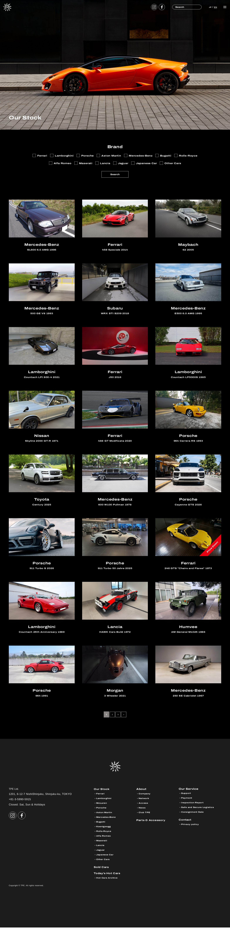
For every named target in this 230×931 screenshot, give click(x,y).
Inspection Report (193, 806)
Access (144, 806)
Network (144, 801)
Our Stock (102, 792)
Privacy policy (190, 828)
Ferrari (100, 797)
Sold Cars (102, 870)
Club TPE (145, 815)
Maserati (102, 844)
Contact (185, 824)
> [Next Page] (124, 718)
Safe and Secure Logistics (198, 811)
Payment (187, 801)
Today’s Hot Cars (108, 877)
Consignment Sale (193, 815)
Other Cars (103, 862)
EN (214, 7)
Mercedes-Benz (106, 820)
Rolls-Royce (104, 834)
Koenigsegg (104, 830)
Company (145, 797)
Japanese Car (105, 858)
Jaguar (100, 853)
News (142, 811)
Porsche (101, 811)
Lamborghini (104, 801)
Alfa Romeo (104, 839)
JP (208, 7)
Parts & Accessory (152, 824)
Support (186, 797)
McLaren (102, 806)
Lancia (100, 848)
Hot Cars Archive (107, 881)
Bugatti (101, 825)
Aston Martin (105, 815)
